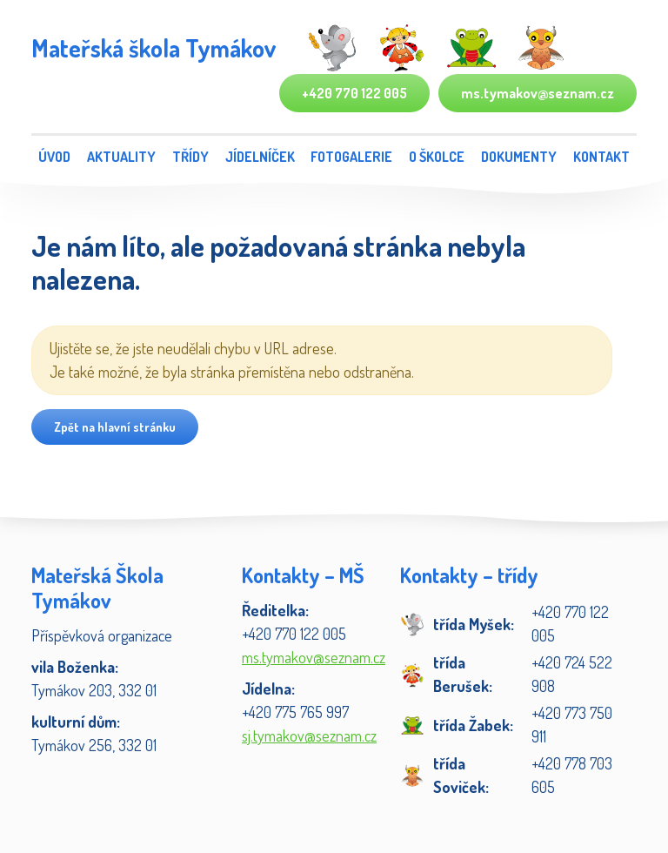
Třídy (190, 156)
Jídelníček (260, 156)
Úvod (54, 156)
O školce (436, 156)
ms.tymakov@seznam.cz (537, 93)
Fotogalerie (351, 156)
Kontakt (601, 156)
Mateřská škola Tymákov (153, 48)
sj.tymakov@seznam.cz (309, 735)
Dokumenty (519, 156)
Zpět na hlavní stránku (115, 427)
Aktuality (121, 156)
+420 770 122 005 (354, 93)
